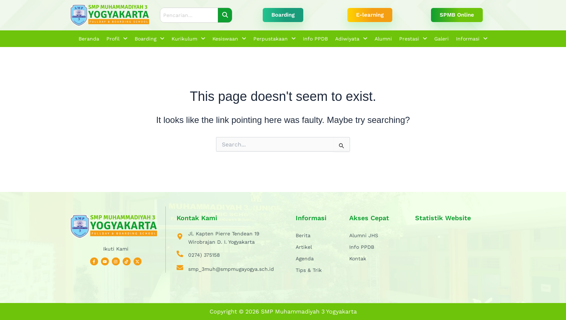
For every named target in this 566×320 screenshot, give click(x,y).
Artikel (304, 247)
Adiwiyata (351, 39)
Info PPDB (315, 39)
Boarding (149, 39)
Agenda (305, 258)
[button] (117, 38)
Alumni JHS (363, 235)
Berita (303, 235)
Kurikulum (188, 39)
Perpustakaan (274, 39)
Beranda (89, 39)
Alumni (383, 39)
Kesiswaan (229, 39)
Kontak (357, 258)
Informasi (471, 39)
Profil (116, 39)
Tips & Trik (309, 270)
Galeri (441, 39)
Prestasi (413, 39)
